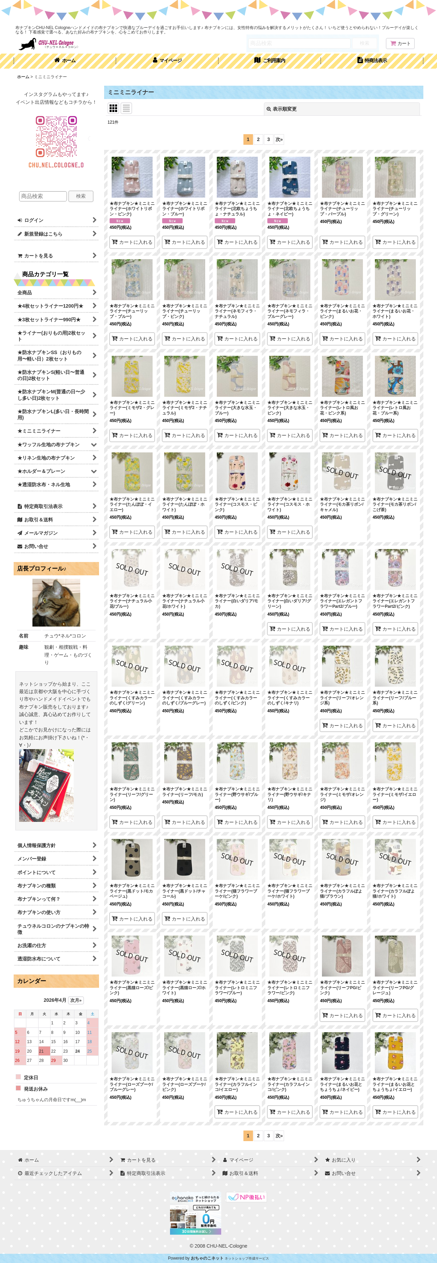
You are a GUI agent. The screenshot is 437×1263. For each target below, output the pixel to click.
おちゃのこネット (207, 1258)
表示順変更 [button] (282, 109)
